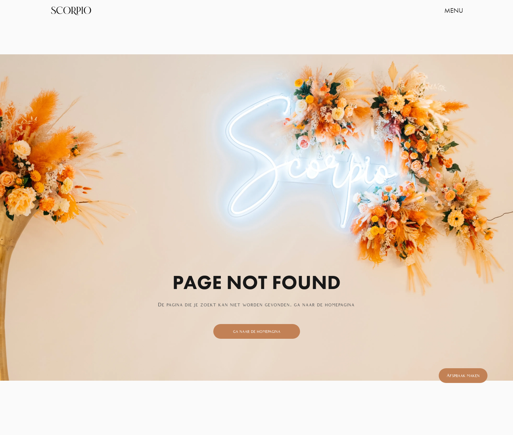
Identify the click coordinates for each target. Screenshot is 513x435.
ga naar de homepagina (256, 331)
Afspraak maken (463, 375)
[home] (71, 10)
